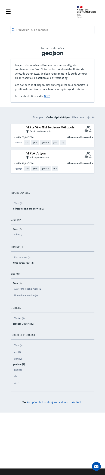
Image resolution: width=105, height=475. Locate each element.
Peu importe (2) (22, 257)
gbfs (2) (18, 358)
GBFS (47, 96)
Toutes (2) (19, 318)
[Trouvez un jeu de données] (53, 30)
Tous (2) (18, 203)
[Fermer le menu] (39, 11)
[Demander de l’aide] (96, 466)
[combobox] (53, 30)
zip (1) (17, 383)
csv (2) (17, 352)
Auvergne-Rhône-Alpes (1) (28, 288)
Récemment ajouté (83, 117)
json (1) (18, 369)
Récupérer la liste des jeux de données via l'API (53, 402)
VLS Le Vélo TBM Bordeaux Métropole (50, 127)
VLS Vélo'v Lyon (36, 153)
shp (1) (17, 376)
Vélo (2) (18, 234)
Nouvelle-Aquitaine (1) (26, 295)
